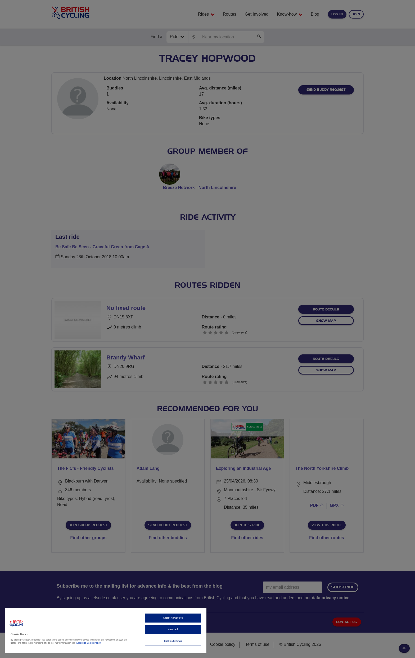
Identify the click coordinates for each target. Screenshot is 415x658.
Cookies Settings (173, 641)
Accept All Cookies (173, 618)
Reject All (173, 629)
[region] (105, 630)
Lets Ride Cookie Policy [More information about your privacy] (88, 643)
